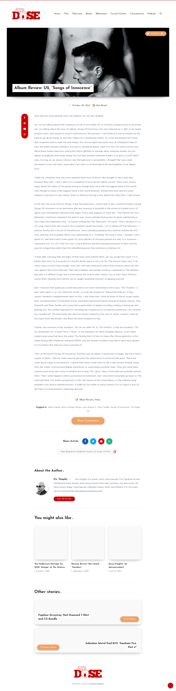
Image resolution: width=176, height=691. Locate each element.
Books (89, 14)
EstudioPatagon (97, 684)
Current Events (118, 14)
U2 (88, 411)
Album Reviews (86, 400)
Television (77, 14)
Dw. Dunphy (61, 479)
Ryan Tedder (104, 407)
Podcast (152, 14)
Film (66, 14)
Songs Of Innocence (120, 407)
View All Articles (64, 499)
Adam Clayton (54, 407)
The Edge (135, 407)
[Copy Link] (88, 451)
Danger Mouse (74, 407)
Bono (64, 407)
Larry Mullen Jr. (89, 407)
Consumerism (137, 14)
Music (57, 14)
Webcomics (101, 14)
